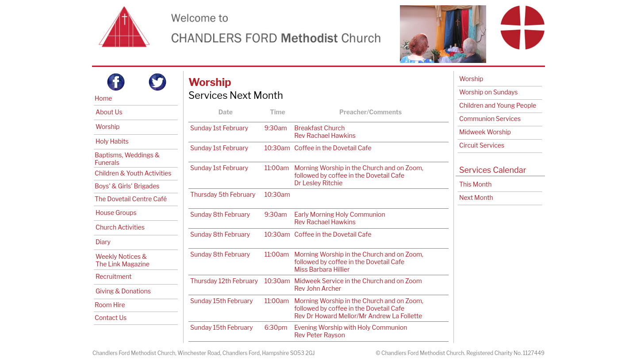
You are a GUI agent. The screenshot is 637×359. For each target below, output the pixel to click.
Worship (107, 126)
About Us (109, 112)
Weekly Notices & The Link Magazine (123, 260)
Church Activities (120, 227)
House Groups (116, 212)
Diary (103, 242)
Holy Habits (112, 141)
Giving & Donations (123, 291)
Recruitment (113, 276)
